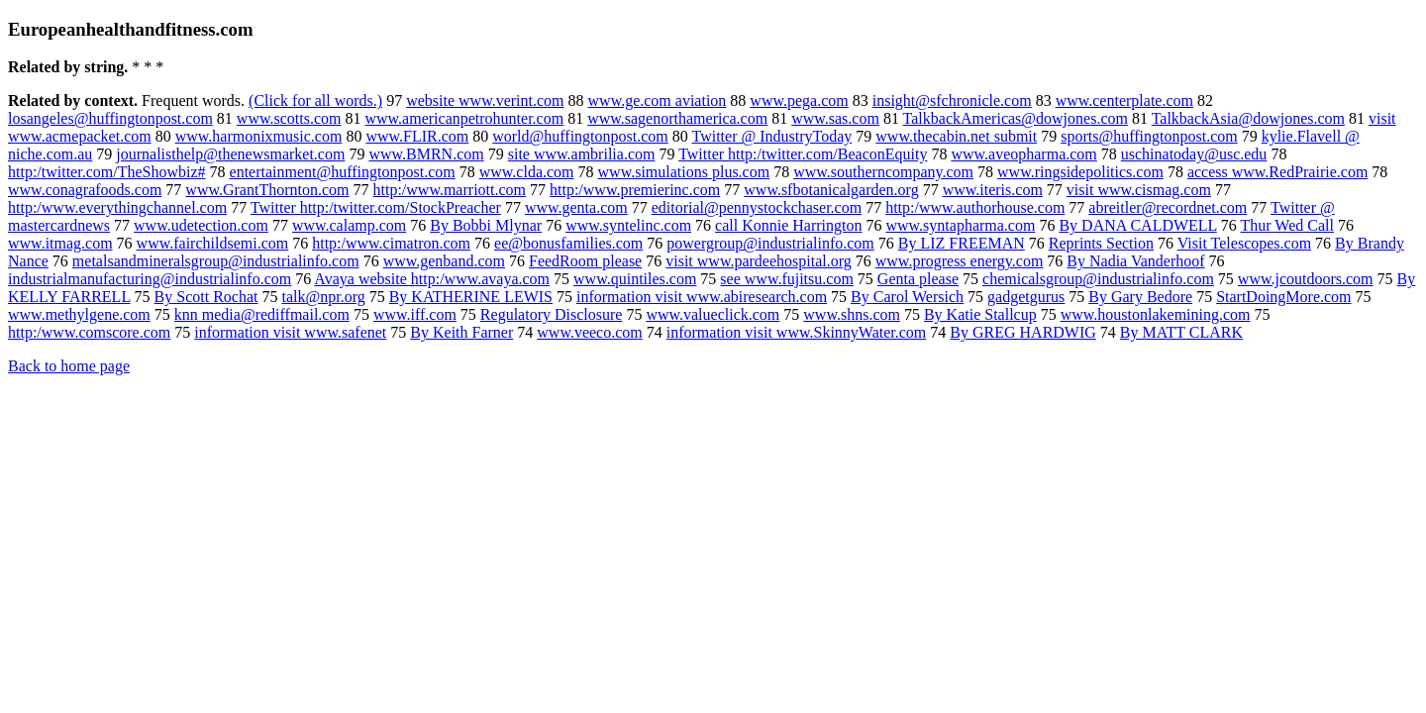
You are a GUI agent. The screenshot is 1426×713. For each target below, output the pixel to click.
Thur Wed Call (1287, 225)
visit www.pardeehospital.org (758, 261)
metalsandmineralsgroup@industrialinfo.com (215, 261)
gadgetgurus (1026, 296)
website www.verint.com (484, 100)
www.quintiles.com (634, 278)
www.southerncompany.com (883, 171)
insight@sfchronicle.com (952, 100)
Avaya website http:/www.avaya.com (432, 278)
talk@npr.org (322, 296)
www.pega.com (799, 100)
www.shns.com (851, 314)
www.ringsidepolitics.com (1080, 171)
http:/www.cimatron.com (391, 243)
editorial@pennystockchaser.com (757, 207)
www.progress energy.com (959, 261)
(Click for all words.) (315, 100)
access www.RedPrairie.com (1277, 171)
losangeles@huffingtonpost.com (110, 118)
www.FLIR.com (416, 136)
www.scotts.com (289, 118)
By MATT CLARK (1181, 332)
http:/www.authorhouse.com (975, 207)
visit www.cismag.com (1139, 189)
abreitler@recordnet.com (1167, 207)
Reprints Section (1101, 243)
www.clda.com (526, 171)
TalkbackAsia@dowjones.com (1248, 118)
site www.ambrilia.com (582, 154)
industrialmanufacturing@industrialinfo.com (149, 278)
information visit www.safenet (290, 332)
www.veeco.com (589, 332)
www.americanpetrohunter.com (463, 118)
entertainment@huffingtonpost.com (343, 171)
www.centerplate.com (1124, 100)
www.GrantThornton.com (267, 189)
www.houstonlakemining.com (1156, 314)
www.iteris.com (993, 189)
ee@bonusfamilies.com (568, 243)
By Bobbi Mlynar (486, 225)
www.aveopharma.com (1023, 154)
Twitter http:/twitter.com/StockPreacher (376, 207)
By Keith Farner (461, 332)
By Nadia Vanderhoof (1135, 261)
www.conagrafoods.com (84, 189)
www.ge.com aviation (657, 100)
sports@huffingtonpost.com (1149, 136)
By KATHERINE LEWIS (471, 296)
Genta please (918, 278)
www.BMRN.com (425, 154)
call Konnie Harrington (788, 225)
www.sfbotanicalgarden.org (831, 189)
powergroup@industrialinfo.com (770, 243)
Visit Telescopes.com (1244, 243)
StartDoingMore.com (1283, 296)
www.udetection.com (201, 225)
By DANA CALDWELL (1137, 225)
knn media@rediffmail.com (262, 314)
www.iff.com (415, 314)
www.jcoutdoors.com (1306, 278)
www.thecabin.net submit (956, 136)
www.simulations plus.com (684, 171)
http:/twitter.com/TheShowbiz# (107, 171)
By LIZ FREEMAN (961, 243)
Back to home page (69, 365)
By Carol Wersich (907, 296)
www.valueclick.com (712, 314)
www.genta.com (576, 207)
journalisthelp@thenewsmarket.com (230, 154)
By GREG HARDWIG (1023, 332)
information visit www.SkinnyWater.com (796, 332)
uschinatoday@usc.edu (1194, 154)
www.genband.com (444, 261)
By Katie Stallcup (980, 314)
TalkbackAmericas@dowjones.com (1015, 118)
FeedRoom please (585, 261)
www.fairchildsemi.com (213, 243)
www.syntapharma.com (960, 225)
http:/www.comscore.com (89, 332)
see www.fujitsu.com (787, 278)
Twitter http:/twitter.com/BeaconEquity (802, 154)
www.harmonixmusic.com (259, 136)
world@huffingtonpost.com (580, 136)
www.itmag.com (60, 243)
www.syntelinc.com (628, 225)
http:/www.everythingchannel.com (117, 207)
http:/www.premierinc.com (635, 189)
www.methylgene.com (79, 314)
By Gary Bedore (1140, 296)
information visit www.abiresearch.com (701, 296)
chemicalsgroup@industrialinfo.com (1098, 278)
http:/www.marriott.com (450, 189)
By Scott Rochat (206, 296)
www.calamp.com (349, 225)
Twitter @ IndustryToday (772, 136)
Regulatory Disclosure (551, 314)
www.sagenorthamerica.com (677, 118)
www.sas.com (835, 118)
